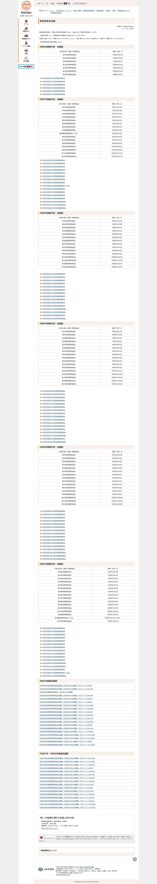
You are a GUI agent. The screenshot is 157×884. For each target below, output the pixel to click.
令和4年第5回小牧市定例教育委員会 (53, 530)
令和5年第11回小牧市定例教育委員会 (54, 435)
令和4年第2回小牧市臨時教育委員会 (53, 524)
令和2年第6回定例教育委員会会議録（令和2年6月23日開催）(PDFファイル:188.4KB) (66, 715)
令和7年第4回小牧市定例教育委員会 (53, 173)
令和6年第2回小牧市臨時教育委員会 (53, 293)
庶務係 (108, 10)
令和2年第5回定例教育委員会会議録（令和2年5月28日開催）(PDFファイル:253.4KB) (66, 708)
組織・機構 (77, 10)
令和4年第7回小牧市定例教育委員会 (53, 540)
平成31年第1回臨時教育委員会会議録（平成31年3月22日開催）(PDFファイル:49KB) (66, 768)
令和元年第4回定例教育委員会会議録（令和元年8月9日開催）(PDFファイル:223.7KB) (66, 791)
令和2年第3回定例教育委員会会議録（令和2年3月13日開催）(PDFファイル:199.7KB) (66, 695)
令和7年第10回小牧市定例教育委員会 (54, 201)
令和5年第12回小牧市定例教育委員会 (54, 442)
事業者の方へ (26, 39)
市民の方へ (26, 31)
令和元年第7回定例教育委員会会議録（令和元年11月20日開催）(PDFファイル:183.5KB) (67, 804)
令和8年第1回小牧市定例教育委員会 (53, 78)
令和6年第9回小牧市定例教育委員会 (53, 306)
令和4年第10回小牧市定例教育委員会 (54, 552)
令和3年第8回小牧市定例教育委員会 (53, 657)
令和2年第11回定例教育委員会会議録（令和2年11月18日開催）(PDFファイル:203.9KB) (67, 738)
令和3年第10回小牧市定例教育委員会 (54, 663)
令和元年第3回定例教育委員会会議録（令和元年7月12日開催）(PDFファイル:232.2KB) (67, 781)
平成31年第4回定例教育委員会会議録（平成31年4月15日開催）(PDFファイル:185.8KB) (67, 771)
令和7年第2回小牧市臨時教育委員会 (53, 176)
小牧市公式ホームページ (63, 10)
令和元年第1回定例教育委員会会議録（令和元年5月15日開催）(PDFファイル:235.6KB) (67, 774)
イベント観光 (26, 46)
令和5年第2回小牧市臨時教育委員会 (53, 400)
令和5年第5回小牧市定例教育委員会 (53, 413)
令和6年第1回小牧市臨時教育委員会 (53, 283)
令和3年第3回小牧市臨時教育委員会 (53, 669)
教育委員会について (124, 10)
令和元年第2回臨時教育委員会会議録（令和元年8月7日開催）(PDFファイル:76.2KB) (66, 788)
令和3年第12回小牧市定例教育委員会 (54, 676)
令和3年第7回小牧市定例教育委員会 (53, 653)
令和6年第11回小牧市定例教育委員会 (54, 312)
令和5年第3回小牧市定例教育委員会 (53, 404)
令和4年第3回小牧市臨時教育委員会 (53, 533)
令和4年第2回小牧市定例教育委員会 (53, 514)
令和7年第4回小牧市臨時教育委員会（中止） (56, 186)
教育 (113, 10)
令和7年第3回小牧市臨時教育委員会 (53, 182)
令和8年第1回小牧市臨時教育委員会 (53, 84)
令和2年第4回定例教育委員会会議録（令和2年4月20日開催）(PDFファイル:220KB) (65, 702)
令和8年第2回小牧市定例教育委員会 (53, 81)
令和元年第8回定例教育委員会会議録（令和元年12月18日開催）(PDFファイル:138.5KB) (67, 807)
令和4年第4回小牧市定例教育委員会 (53, 527)
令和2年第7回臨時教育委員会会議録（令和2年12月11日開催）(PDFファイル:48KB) (65, 741)
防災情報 (26, 61)
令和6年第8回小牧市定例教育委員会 (53, 302)
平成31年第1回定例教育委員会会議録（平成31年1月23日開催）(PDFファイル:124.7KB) (67, 758)
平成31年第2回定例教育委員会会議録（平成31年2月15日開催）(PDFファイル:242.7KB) (67, 761)
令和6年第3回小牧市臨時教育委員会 (53, 315)
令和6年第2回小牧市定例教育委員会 (53, 277)
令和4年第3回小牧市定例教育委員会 (53, 517)
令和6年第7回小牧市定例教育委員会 (53, 299)
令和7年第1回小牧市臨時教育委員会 (53, 170)
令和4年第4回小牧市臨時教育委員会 (53, 549)
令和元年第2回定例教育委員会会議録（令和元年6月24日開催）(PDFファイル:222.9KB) (67, 778)
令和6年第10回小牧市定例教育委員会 (54, 309)
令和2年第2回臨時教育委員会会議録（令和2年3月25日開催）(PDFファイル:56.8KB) (66, 699)
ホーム (26, 24)
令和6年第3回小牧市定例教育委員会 (53, 280)
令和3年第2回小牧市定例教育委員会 (53, 631)
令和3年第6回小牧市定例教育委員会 (53, 650)
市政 (26, 53)
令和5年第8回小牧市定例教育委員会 (53, 426)
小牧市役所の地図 (88, 867)
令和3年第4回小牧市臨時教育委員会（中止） (56, 673)
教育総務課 (100, 10)
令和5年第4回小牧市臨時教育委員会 (53, 416)
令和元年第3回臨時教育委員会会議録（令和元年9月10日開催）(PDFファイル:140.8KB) (67, 794)
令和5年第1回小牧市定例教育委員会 (53, 391)
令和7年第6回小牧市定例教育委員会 (53, 189)
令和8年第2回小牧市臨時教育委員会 (53, 91)
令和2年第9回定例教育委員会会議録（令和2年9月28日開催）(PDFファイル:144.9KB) (66, 731)
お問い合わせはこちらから (49, 828)
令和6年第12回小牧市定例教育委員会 (54, 318)
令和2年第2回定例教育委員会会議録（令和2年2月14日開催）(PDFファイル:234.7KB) (66, 689)
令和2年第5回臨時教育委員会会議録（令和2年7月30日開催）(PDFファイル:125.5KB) (66, 722)
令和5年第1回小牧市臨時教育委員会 (53, 397)
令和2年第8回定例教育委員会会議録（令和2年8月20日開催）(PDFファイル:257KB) (65, 725)
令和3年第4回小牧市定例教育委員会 (53, 641)
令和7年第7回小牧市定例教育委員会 (53, 192)
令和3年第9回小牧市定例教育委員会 (53, 660)
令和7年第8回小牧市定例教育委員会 (53, 195)
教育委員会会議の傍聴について (52, 42)
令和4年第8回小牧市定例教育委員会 (53, 543)
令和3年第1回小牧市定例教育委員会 (53, 628)
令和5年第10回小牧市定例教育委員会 (54, 432)
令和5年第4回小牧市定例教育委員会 (53, 410)
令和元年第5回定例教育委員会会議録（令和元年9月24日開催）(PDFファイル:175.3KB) (67, 797)
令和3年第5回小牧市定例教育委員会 (53, 644)
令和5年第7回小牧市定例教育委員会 (53, 423)
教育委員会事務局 (88, 10)
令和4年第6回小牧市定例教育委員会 (53, 536)
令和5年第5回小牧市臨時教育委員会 (53, 439)
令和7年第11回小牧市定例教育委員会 (54, 205)
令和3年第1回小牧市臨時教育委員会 (53, 637)
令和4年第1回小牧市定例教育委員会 (53, 511)
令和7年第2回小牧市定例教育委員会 (53, 163)
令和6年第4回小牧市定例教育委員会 (53, 286)
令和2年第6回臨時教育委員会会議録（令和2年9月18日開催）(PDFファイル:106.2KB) (66, 728)
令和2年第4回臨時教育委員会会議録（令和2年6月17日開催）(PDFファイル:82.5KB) (66, 712)
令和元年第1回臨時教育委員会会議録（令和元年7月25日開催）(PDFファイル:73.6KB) (66, 784)
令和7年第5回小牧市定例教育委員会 (53, 179)
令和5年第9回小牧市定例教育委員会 (53, 429)
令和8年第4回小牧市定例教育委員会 (53, 94)
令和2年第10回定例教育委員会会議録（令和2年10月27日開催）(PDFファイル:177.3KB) (67, 735)
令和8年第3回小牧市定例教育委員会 (53, 88)
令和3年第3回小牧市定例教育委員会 (53, 634)
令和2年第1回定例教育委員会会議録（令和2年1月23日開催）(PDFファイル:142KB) (65, 685)
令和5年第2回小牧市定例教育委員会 (53, 394)
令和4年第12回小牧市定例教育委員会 (54, 559)
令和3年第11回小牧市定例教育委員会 (54, 666)
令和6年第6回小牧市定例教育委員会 (53, 296)
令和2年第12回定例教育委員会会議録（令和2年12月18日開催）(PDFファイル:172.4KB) (67, 745)
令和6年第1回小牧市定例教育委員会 (53, 274)
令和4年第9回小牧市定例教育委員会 (53, 546)
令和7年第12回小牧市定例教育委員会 (54, 208)
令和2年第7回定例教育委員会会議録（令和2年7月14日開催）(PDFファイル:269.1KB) (66, 718)
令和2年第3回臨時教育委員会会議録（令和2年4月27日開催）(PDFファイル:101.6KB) (66, 705)
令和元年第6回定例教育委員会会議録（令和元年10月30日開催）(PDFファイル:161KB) (66, 801)
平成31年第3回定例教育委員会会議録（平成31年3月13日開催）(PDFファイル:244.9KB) (67, 765)
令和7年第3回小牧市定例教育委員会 (53, 166)
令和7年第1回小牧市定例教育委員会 (53, 160)
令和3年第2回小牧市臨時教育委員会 (53, 647)
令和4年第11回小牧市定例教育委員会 (54, 556)
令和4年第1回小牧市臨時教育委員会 (53, 521)
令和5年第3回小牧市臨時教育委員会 (53, 407)
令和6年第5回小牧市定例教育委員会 (53, 290)
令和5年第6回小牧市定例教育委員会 (53, 419)
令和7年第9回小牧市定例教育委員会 (53, 198)
